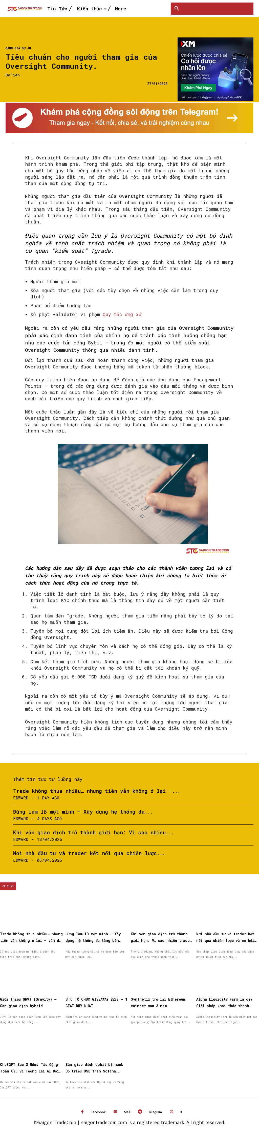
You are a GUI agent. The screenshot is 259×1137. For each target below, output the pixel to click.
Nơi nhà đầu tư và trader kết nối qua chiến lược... (89, 853)
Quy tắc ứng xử (122, 314)
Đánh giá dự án (18, 48)
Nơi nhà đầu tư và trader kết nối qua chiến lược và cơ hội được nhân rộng (224, 940)
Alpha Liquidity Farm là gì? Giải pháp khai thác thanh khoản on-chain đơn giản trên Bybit (227, 1005)
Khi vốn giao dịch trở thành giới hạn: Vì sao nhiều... (93, 832)
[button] (177, 9)
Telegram (155, 1110)
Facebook (98, 1110)
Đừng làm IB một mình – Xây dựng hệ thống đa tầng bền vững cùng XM (97, 940)
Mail (127, 1110)
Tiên (15, 75)
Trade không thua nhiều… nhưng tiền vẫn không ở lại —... (96, 791)
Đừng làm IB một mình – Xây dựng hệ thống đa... (83, 811)
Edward (20, 797)
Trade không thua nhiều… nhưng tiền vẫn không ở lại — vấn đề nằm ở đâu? (29, 940)
